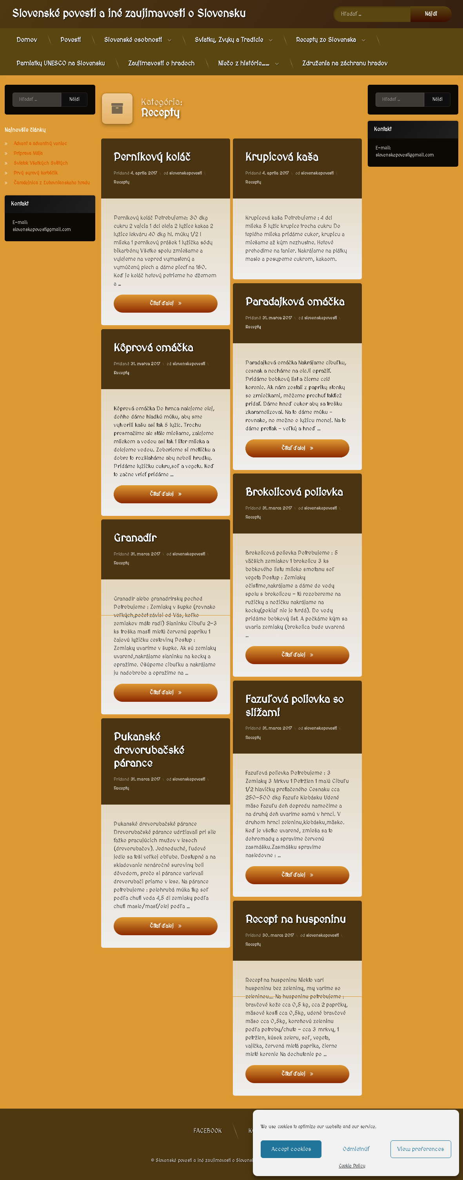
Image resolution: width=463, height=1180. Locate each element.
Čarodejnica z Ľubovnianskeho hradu (52, 183)
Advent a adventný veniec (40, 143)
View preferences (420, 1149)
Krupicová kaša (281, 157)
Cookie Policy (352, 1166)
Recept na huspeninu (298, 919)
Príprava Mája (28, 153)
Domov (26, 40)
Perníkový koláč (152, 157)
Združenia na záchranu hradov (344, 63)
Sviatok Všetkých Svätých (41, 163)
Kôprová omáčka (155, 348)
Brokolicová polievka (296, 492)
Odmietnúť (356, 1149)
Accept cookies (291, 1149)
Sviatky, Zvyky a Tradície (229, 40)
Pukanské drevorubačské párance (151, 752)
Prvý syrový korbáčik (36, 173)
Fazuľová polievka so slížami (297, 705)
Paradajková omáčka (297, 301)
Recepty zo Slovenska (326, 40)
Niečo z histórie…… (243, 63)
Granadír (137, 541)
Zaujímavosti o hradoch (161, 63)
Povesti (70, 40)
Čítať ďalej (182, 303)
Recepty (121, 182)
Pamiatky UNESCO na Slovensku (60, 63)
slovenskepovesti (185, 173)
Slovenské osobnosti (133, 40)
